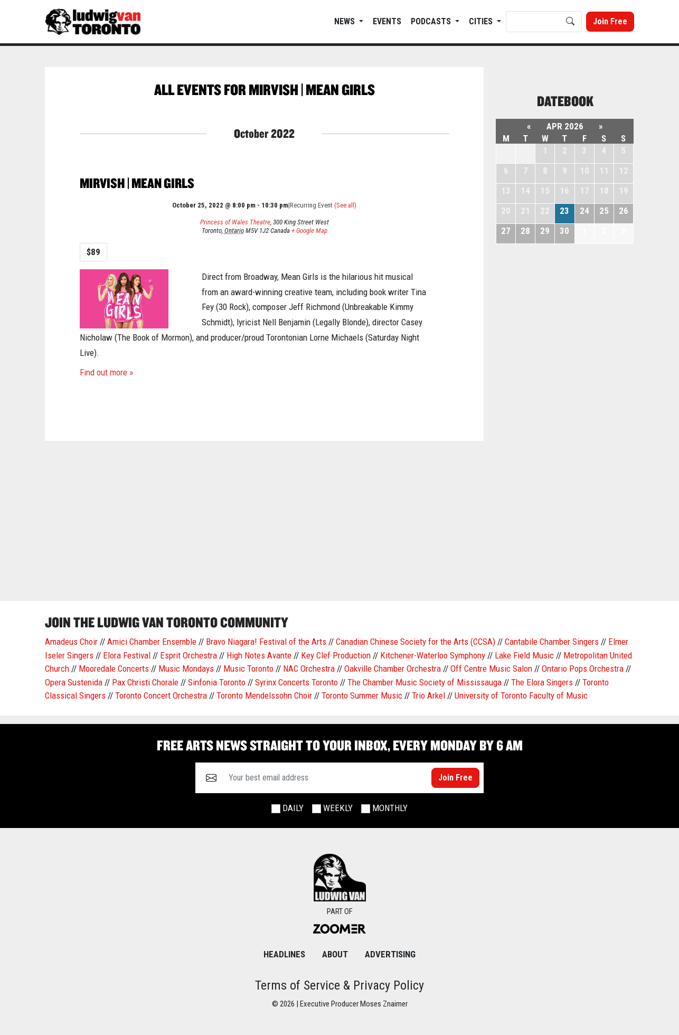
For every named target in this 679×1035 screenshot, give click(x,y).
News (345, 21)
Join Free (610, 21)
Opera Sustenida (73, 682)
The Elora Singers (542, 682)
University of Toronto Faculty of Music (521, 695)
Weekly (338, 808)
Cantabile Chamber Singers (552, 641)
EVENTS (387, 21)
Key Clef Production (336, 655)
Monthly (390, 808)
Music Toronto (248, 668)
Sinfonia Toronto (217, 682)
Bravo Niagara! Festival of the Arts (266, 641)
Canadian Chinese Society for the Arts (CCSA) (415, 641)
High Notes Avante (259, 655)
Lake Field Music (524, 655)
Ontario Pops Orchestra (583, 668)
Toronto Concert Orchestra (161, 695)
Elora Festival (126, 655)
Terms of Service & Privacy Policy (339, 985)
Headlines (284, 954)
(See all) (345, 205)
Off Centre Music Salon (491, 668)
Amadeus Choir (71, 641)
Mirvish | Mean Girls (137, 183)
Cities (482, 21)
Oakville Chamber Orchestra (392, 668)
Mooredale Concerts (114, 668)
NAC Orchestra (309, 668)
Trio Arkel (428, 695)
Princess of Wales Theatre (235, 222)
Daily (293, 808)
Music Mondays (186, 668)
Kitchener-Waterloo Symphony (432, 655)
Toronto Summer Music (362, 695)
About (335, 954)
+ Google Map (309, 230)
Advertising (390, 954)
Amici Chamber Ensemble (151, 641)
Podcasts (432, 21)
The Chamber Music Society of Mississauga (424, 682)
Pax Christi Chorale (145, 682)
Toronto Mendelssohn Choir (264, 695)
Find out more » (106, 372)
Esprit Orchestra (188, 655)
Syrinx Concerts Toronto (296, 682)
